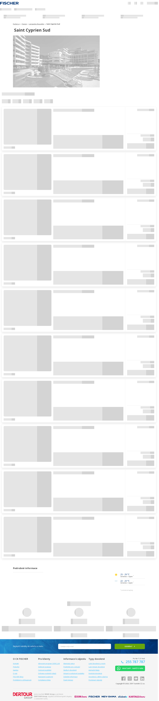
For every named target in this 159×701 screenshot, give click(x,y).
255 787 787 (135, 661)
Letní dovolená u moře (97, 663)
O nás (15, 673)
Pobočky (16, 667)
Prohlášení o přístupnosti (22, 680)
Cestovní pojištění (44, 670)
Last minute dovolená (97, 667)
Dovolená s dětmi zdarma (98, 677)
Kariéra (15, 670)
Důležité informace (70, 677)
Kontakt (16, 663)
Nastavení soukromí (45, 677)
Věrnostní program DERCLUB (49, 663)
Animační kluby (94, 670)
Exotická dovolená (95, 673)
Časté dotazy (68, 680)
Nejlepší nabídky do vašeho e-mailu (28, 646)
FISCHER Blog (18, 677)
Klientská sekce (69, 663)
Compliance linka (44, 680)
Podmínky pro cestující (71, 667)
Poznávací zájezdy (95, 680)
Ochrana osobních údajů (47, 673)
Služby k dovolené (70, 670)
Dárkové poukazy (44, 667)
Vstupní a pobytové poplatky (73, 673)
